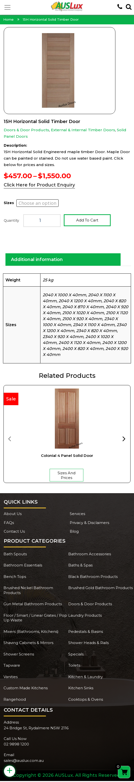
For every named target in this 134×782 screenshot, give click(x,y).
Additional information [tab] (37, 260)
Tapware (11, 666)
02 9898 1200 (16, 745)
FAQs (9, 523)
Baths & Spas (80, 566)
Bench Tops (14, 577)
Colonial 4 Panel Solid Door (67, 456)
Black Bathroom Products (93, 577)
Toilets (74, 666)
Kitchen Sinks (80, 689)
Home (8, 19)
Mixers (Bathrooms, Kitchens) (31, 632)
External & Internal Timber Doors (83, 130)
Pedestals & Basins (85, 632)
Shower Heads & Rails (88, 643)
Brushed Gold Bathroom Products (100, 588)
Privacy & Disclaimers (89, 523)
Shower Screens (18, 655)
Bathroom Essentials (22, 566)
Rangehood (14, 700)
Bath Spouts (15, 555)
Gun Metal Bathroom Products (32, 605)
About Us (13, 514)
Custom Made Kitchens (25, 689)
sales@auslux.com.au (24, 761)
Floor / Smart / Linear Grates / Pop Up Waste (35, 619)
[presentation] (9, 439)
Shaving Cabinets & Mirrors (28, 643)
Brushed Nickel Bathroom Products (28, 591)
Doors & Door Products (26, 130)
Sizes (9, 203)
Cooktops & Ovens (85, 700)
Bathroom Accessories (89, 555)
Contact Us (14, 532)
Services (77, 514)
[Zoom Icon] (67, 70)
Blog (74, 532)
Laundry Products (85, 616)
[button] (7, 7)
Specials (76, 655)
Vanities (10, 677)
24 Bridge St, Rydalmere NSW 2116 (36, 729)
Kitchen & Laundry (85, 677)
